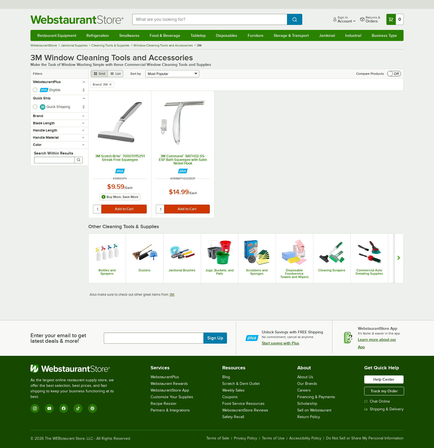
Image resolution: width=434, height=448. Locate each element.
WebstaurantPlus (165, 377)
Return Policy (308, 417)
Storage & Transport (291, 35)
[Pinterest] (92, 408)
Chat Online (377, 401)
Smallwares (129, 35)
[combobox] (209, 19)
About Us (305, 377)
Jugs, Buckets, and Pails (219, 272)
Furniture (256, 35)
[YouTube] (49, 408)
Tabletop (198, 35)
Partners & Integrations (170, 410)
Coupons (230, 397)
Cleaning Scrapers (331, 270)
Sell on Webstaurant (314, 410)
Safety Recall (233, 417)
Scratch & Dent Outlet (241, 384)
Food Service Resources (243, 403)
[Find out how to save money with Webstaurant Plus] (120, 171)
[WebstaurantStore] (76, 368)
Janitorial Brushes (182, 270)
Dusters (145, 270)
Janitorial (327, 35)
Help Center (383, 379)
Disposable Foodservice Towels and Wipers (294, 274)
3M (171, 294)
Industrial (353, 35)
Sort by (135, 74)
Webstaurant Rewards (169, 384)
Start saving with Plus (280, 343)
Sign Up (215, 338)
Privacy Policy (245, 438)
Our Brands (307, 384)
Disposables (226, 35)
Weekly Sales (233, 390)
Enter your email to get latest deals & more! (58, 338)
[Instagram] (34, 408)
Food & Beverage (165, 35)
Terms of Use (273, 438)
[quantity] (97, 209)
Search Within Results (53, 153)
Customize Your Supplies (172, 397)
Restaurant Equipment (56, 35)
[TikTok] (78, 408)
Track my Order (384, 391)
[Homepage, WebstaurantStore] (76, 19)
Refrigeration (97, 35)
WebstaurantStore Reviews (245, 410)
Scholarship (307, 403)
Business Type (384, 35)
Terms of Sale (217, 438)
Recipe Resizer (164, 403)
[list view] (115, 73)
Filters (37, 74)
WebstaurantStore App (170, 390)
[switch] (394, 73)
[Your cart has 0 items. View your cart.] (395, 19)
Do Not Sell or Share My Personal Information (365, 438)
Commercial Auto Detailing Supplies (369, 272)
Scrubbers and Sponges (257, 272)
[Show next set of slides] (398, 258)
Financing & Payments (316, 397)
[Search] (78, 160)
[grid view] (99, 73)
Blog (226, 377)
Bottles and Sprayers (107, 272)
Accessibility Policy (305, 438)
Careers (304, 390)
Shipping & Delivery (384, 409)
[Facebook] (63, 408)
